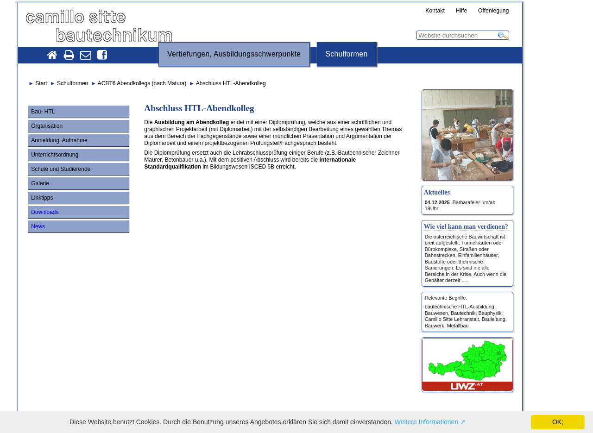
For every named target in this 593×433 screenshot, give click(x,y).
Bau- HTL (43, 111)
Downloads (44, 212)
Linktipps (42, 198)
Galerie (40, 183)
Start (41, 83)
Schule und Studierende (60, 169)
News (38, 226)
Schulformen (347, 54)
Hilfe (461, 11)
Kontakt (435, 11)
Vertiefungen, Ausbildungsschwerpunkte (234, 54)
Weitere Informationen (426, 422)
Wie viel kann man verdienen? (466, 226)
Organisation (47, 126)
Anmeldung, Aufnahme (59, 140)
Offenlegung (493, 11)
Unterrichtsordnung (54, 154)
